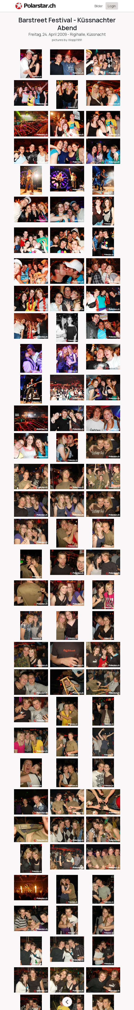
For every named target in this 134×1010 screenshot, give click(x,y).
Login (112, 6)
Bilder (99, 6)
